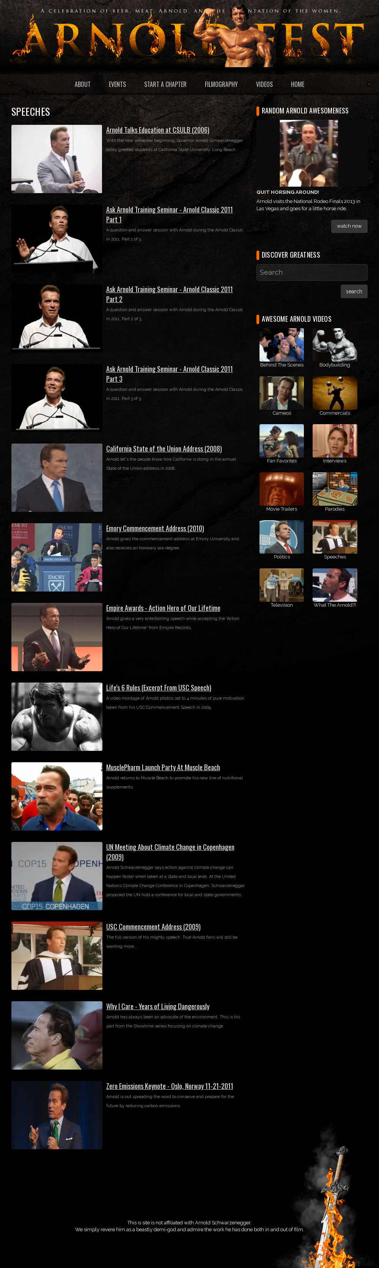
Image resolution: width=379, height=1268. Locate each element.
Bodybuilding (334, 365)
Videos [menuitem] (264, 84)
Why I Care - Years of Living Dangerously (157, 1006)
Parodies (334, 509)
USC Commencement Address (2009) (153, 926)
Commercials (335, 413)
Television (282, 605)
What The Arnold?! (335, 605)
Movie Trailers (281, 509)
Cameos (282, 413)
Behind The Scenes (282, 365)
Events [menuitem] (117, 84)
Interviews (334, 461)
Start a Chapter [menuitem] (165, 84)
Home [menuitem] (297, 84)
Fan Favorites (282, 461)
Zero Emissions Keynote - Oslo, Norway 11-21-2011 (169, 1086)
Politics (282, 557)
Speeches (335, 557)
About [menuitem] (83, 84)
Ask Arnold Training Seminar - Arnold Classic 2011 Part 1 (169, 214)
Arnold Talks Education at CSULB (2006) (157, 129)
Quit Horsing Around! (287, 192)
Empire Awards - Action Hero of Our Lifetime (163, 608)
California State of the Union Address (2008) (164, 448)
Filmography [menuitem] (221, 84)
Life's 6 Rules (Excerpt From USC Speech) (158, 687)
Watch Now (349, 226)
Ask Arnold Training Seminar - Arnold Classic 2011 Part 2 (169, 294)
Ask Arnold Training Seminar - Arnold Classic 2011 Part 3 (169, 373)
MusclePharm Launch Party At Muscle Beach (163, 767)
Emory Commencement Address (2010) (155, 528)
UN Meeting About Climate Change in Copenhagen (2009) (170, 852)
